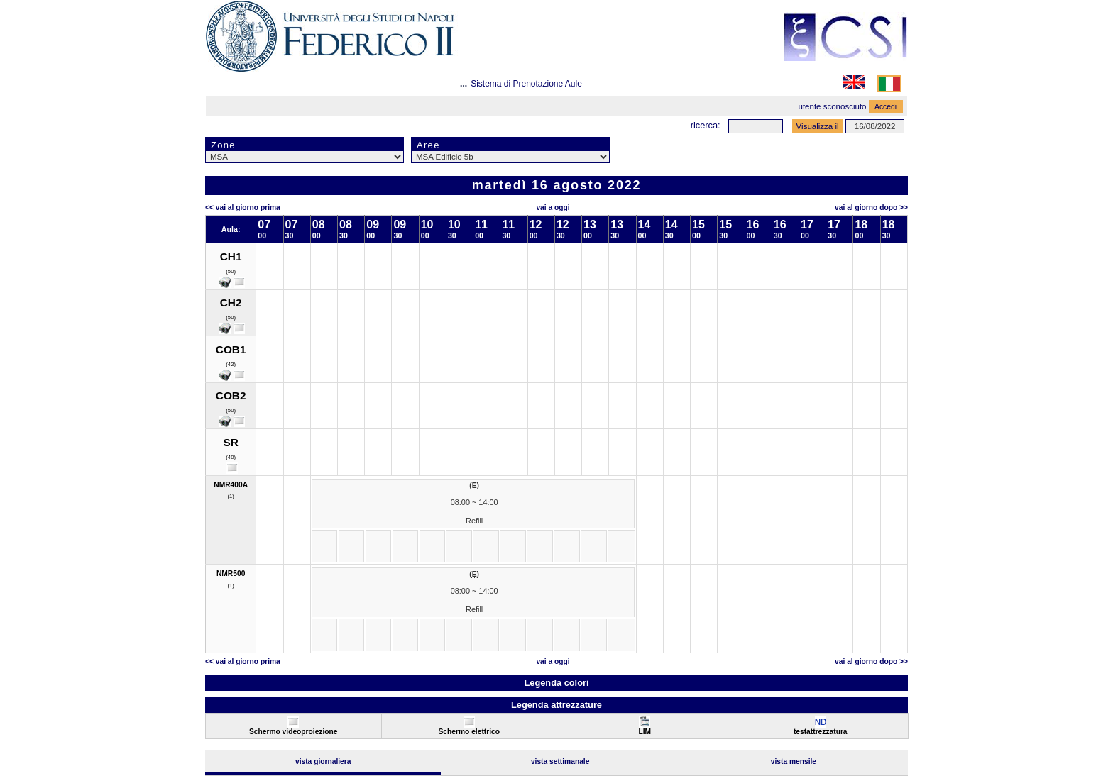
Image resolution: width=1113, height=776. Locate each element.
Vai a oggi (552, 207)
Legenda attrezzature (556, 704)
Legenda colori (556, 682)
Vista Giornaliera (323, 761)
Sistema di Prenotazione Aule (526, 84)
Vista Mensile (793, 761)
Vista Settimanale (560, 761)
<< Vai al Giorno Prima (242, 207)
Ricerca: (705, 125)
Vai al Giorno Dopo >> (871, 207)
